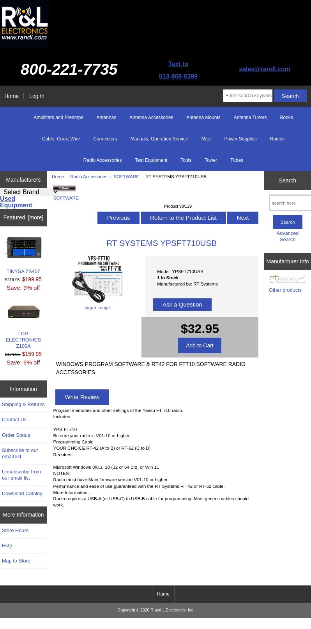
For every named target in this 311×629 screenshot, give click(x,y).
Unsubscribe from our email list (21, 475)
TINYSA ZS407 (23, 256)
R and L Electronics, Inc (171, 610)
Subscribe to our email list (20, 453)
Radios (277, 139)
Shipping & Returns (23, 404)
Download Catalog (22, 493)
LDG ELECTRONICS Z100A (23, 326)
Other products (285, 290)
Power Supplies (240, 139)
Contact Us (14, 419)
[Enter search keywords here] (247, 95)
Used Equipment (16, 201)
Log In (36, 96)
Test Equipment (151, 160)
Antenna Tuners (250, 117)
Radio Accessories (88, 176)
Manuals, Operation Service (159, 139)
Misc (206, 139)
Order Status (16, 435)
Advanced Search (288, 236)
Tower (211, 160)
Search (287, 180)
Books (286, 117)
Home (11, 96)
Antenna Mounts (203, 117)
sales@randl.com (264, 69)
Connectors (105, 139)
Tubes (236, 160)
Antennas (107, 117)
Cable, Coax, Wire (61, 139)
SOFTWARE (126, 176)
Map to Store (16, 561)
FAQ (7, 545)
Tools (185, 160)
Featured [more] (24, 217)
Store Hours (15, 530)
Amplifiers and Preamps (58, 117)
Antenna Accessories (151, 117)
